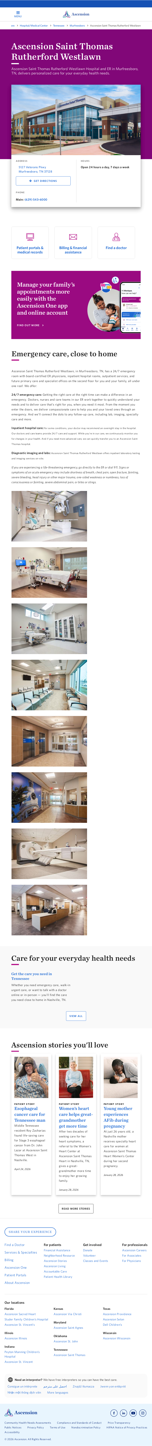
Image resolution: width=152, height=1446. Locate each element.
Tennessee (58, 25)
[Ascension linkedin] (123, 1413)
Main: (20, 199)
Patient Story (24, 1104)
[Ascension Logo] (21, 1415)
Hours (85, 161)
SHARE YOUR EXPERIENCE (30, 1231)
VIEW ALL (76, 1016)
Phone (20, 192)
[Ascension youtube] (133, 1413)
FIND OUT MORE (28, 325)
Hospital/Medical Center (34, 25)
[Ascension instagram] (142, 1413)
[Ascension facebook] (114, 1413)
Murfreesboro (77, 25)
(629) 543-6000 (36, 199)
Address (21, 161)
